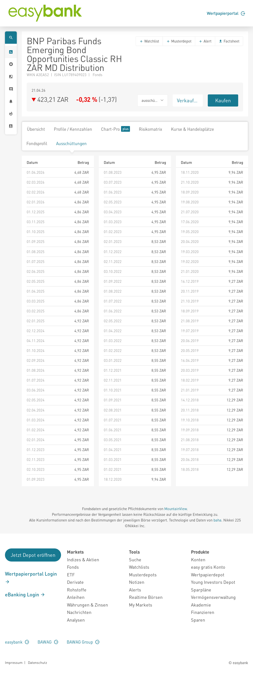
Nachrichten (79, 612)
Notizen (136, 582)
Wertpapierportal (226, 13)
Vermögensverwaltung (213, 597)
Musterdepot (178, 41)
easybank (17, 642)
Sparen (198, 620)
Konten (198, 559)
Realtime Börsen (146, 597)
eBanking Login (25, 594)
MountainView (175, 508)
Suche (135, 559)
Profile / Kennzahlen (73, 129)
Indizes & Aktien (83, 559)
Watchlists (139, 567)
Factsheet (229, 41)
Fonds (73, 567)
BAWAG (48, 642)
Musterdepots (143, 574)
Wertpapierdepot (207, 574)
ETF (71, 574)
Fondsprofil (36, 143)
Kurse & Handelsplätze (192, 129)
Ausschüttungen (71, 143)
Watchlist (149, 41)
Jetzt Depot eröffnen (33, 555)
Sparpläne (201, 589)
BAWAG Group (83, 642)
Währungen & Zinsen (87, 605)
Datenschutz (37, 662)
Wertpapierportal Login (31, 577)
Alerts (135, 589)
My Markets (140, 605)
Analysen (76, 620)
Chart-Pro (115, 129)
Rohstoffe (76, 589)
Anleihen (75, 597)
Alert (205, 41)
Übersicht (36, 129)
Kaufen (223, 100)
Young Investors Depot (213, 582)
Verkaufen (188, 100)
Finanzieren (202, 612)
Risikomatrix (150, 129)
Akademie (201, 605)
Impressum (13, 662)
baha (217, 520)
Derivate (75, 582)
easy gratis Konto (208, 567)
